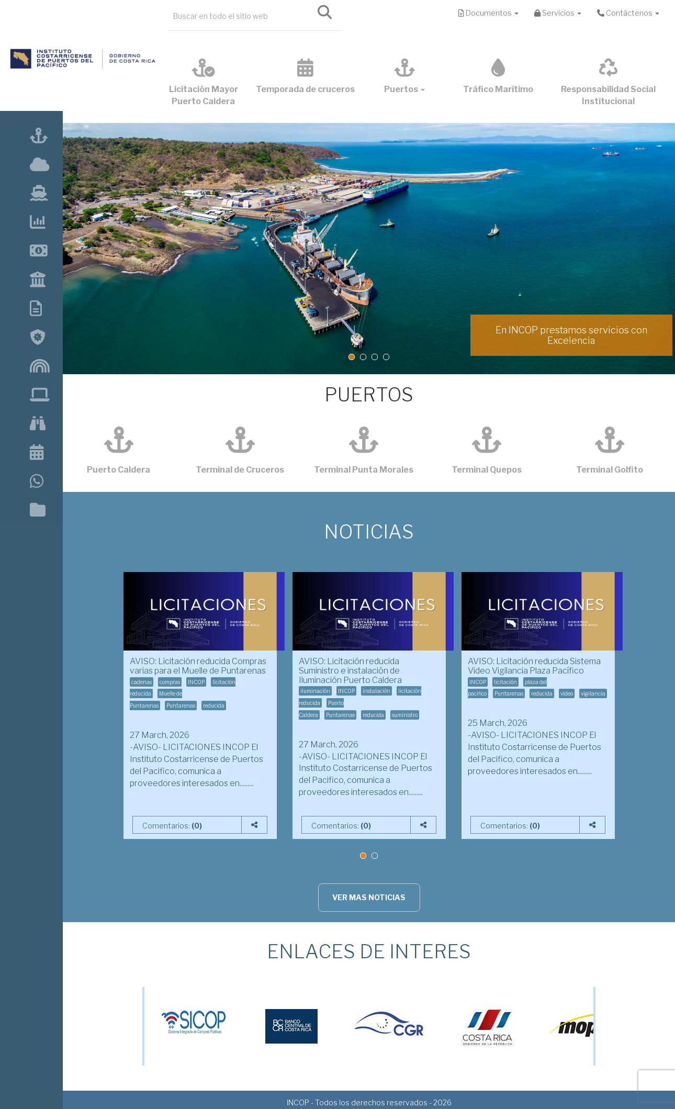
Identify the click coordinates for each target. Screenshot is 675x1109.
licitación (505, 682)
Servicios (557, 12)
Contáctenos (628, 12)
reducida (213, 705)
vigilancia (593, 693)
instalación (376, 691)
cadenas (141, 682)
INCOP (196, 682)
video (566, 693)
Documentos (488, 12)
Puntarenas (180, 705)
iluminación (315, 691)
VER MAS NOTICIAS (369, 897)
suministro (405, 715)
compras (170, 682)
